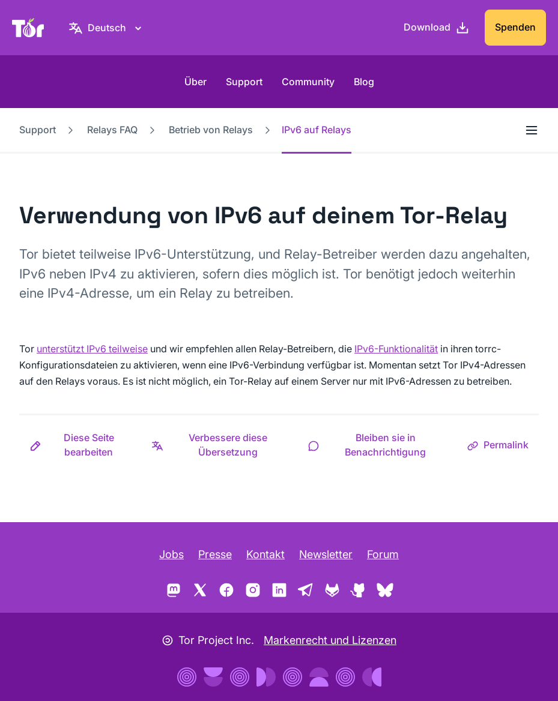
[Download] (436, 28)
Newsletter (326, 554)
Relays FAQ (112, 130)
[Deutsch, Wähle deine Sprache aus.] (107, 28)
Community (308, 82)
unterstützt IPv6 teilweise (92, 349)
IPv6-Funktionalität (396, 349)
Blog (364, 82)
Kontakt (265, 554)
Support (244, 82)
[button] (80, 444)
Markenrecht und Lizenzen (330, 640)
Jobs (171, 554)
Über (195, 82)
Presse (215, 554)
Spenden (515, 27)
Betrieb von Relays (211, 130)
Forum (383, 554)
